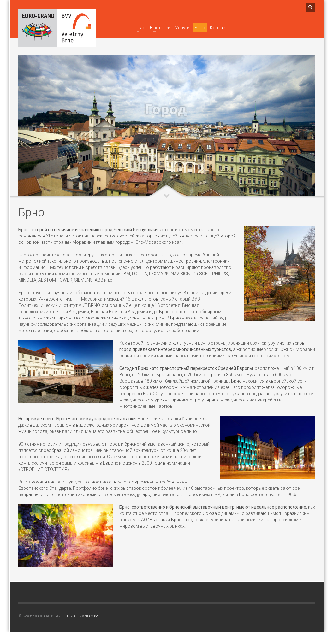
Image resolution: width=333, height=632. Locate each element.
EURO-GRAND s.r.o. (82, 616)
